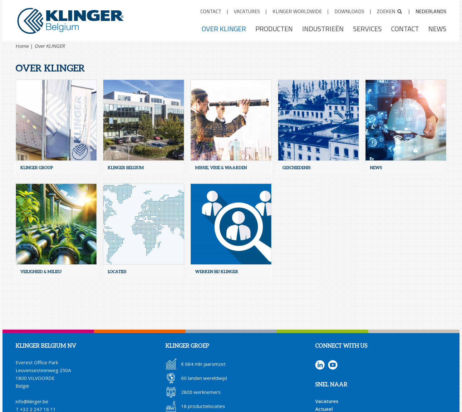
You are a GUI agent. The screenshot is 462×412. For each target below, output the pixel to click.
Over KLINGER (49, 46)
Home (22, 46)
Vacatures (326, 401)
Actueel (324, 409)
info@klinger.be (32, 401)
